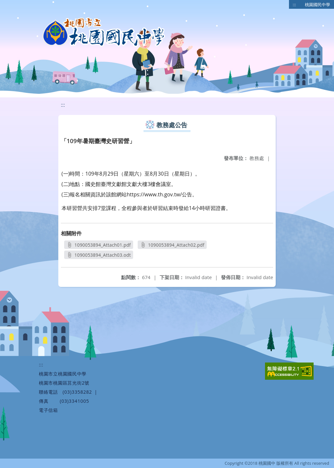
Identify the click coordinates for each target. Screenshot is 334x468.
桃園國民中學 (317, 4)
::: (294, 4)
